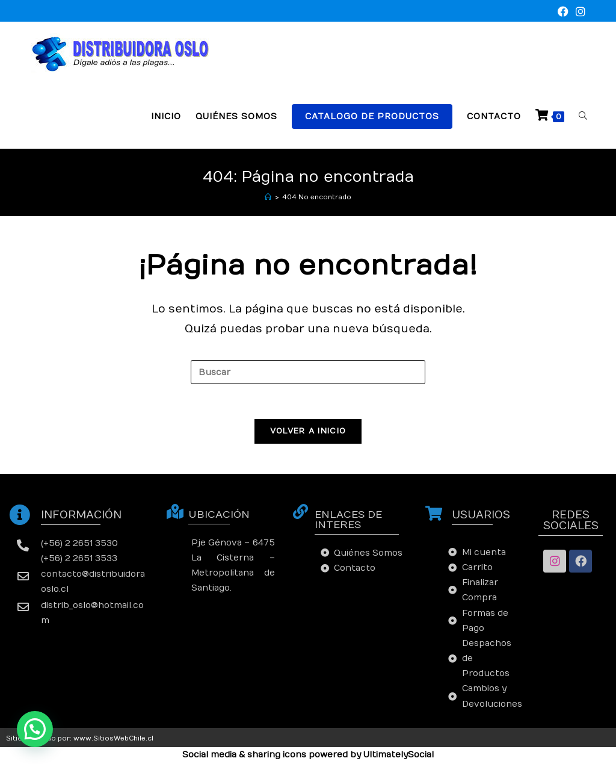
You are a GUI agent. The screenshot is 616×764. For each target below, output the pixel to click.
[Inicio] (268, 197)
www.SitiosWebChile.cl (113, 740)
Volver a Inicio (308, 432)
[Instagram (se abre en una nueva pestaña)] (578, 12)
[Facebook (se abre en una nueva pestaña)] (563, 12)
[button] (35, 729)
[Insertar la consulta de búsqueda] (308, 372)
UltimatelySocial (398, 756)
